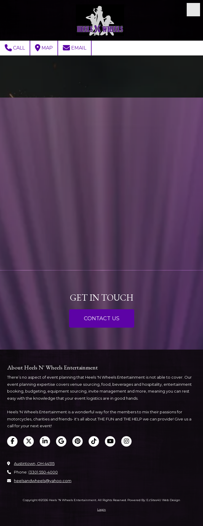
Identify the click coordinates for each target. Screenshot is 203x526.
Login (101, 509)
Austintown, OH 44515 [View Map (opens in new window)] (34, 463)
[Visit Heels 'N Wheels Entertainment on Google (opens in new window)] (61, 441)
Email (74, 47)
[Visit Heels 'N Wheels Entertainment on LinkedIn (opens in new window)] (45, 441)
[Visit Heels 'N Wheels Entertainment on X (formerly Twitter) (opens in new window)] (28, 441)
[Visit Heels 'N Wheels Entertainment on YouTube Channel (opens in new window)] (110, 441)
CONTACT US (101, 318)
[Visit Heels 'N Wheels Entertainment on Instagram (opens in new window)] (126, 441)
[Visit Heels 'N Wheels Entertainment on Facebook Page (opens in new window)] (12, 441)
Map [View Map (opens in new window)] (44, 47)
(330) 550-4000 (43, 472)
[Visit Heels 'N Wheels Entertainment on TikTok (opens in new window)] (94, 441)
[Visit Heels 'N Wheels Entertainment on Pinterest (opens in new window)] (77, 441)
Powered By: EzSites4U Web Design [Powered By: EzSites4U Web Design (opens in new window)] (153, 500)
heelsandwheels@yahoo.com (42, 480)
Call (15, 47)
